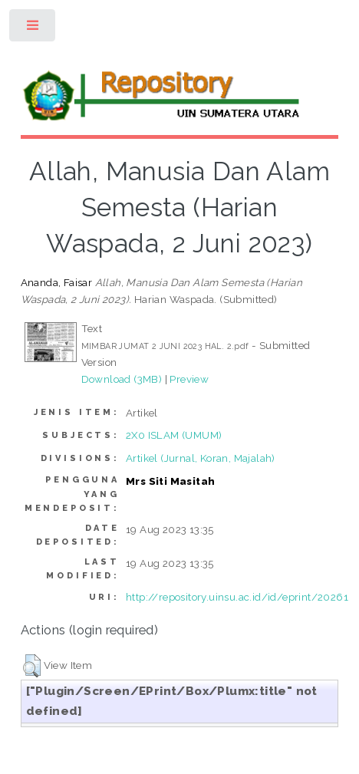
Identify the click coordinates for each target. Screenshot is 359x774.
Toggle (33, 29)
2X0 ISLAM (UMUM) (174, 435)
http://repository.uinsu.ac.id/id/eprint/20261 (237, 597)
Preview (189, 379)
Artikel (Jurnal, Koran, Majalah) (200, 458)
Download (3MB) (122, 379)
